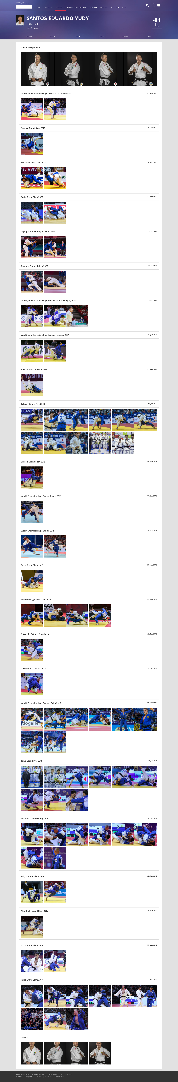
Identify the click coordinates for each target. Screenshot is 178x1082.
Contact (19, 1077)
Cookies (48, 1077)
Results (125, 36)
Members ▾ (60, 7)
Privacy (38, 1077)
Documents (104, 7)
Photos (52, 36)
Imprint (29, 1077)
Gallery (70, 7)
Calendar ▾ (49, 7)
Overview (28, 36)
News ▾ (39, 7)
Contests (77, 36)
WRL (149, 36)
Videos (101, 36)
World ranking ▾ (81, 7)
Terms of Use (60, 1077)
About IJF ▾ (115, 7)
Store (124, 7)
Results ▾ (93, 7)
